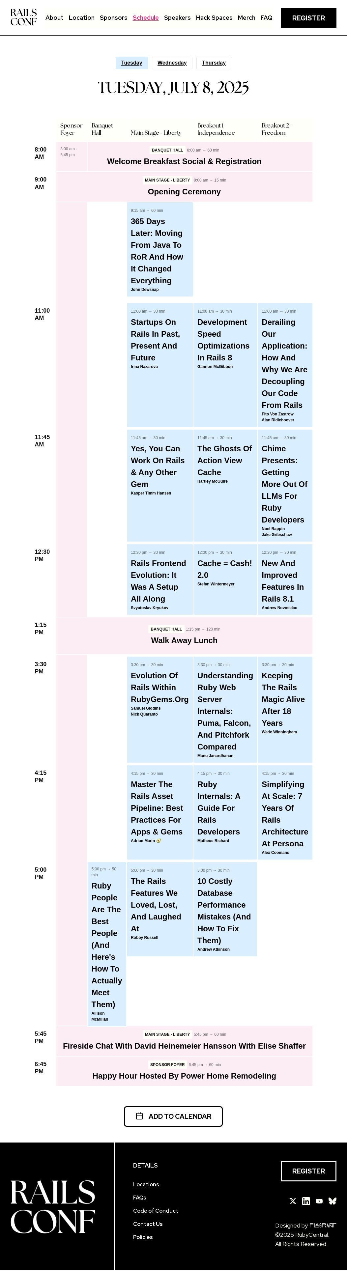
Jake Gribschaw (277, 535)
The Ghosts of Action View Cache (224, 460)
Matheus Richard (213, 841)
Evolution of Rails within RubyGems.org (160, 687)
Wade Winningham (279, 732)
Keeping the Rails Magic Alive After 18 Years (283, 699)
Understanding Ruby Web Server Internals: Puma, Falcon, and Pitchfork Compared (225, 711)
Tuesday (131, 63)
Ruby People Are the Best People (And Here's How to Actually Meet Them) (107, 945)
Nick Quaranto (144, 714)
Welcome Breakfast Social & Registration (184, 161)
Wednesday (172, 63)
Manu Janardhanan (215, 756)
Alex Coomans (275, 853)
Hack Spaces (214, 17)
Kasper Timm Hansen (151, 493)
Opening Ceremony (184, 191)
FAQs (139, 1198)
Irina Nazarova (144, 367)
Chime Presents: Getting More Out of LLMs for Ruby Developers (284, 484)
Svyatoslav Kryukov (149, 608)
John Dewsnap (145, 290)
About (54, 17)
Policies (143, 1237)
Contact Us (148, 1224)
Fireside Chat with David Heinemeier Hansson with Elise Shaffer (184, 1046)
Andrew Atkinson (213, 949)
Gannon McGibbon (215, 367)
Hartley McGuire (212, 481)
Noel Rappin (273, 529)
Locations (146, 1185)
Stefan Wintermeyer (216, 584)
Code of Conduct (155, 1211)
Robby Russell (144, 938)
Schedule (146, 17)
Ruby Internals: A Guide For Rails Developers (218, 808)
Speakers (177, 17)
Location (82, 17)
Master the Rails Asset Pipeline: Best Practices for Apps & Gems (157, 808)
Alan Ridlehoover (278, 420)
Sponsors (114, 17)
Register (308, 18)
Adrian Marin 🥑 (146, 841)
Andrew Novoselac (279, 608)
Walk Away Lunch (184, 640)
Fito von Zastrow (277, 414)
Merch (246, 17)
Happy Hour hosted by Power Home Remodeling (184, 1076)
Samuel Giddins (146, 708)
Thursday (214, 63)
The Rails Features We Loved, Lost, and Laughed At (156, 905)
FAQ (267, 17)
